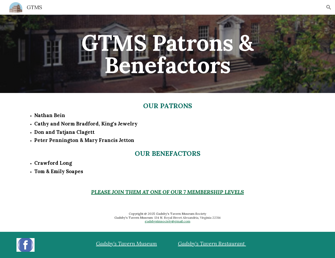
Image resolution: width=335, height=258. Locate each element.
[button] (328, 7)
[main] (167, 53)
